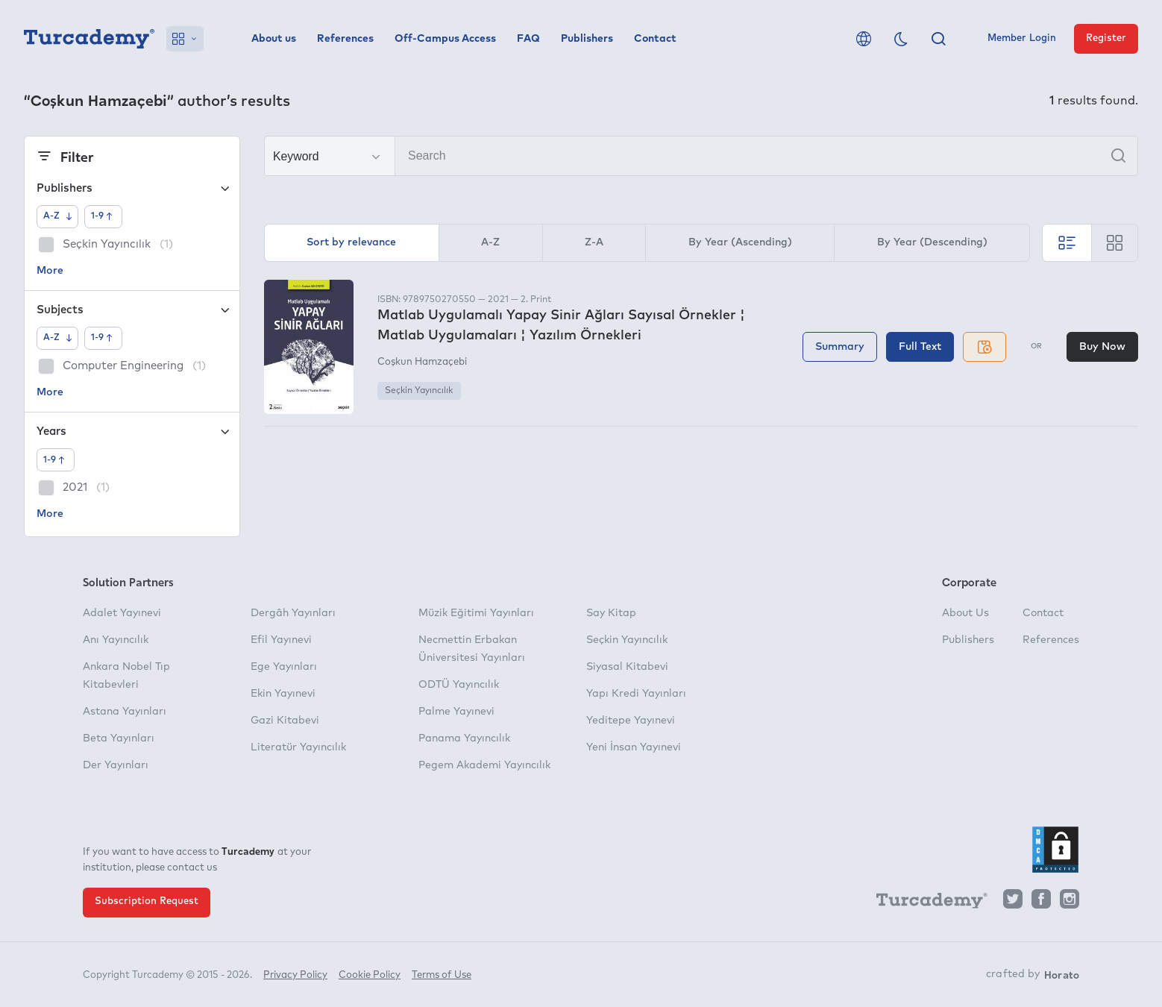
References (345, 39)
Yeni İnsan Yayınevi (633, 747)
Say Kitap (611, 613)
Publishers (587, 39)
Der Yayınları (115, 765)
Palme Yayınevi (456, 711)
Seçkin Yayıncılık (419, 390)
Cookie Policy (370, 975)
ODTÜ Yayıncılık (458, 685)
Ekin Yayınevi (283, 693)
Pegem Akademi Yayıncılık (484, 765)
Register (1106, 38)
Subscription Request (146, 901)
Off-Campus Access (445, 39)
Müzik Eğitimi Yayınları (476, 613)
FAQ (528, 39)
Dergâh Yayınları (293, 613)
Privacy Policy (295, 975)
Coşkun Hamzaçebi (422, 362)
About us (273, 39)
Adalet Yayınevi (122, 613)
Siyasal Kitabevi (627, 667)
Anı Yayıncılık (115, 640)
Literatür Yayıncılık (298, 747)
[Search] (701, 156)
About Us (965, 613)
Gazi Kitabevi (285, 720)
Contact (655, 39)
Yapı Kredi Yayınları (636, 693)
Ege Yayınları (284, 667)
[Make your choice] (330, 157)
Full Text (920, 347)
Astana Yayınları (124, 711)
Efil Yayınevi (281, 640)
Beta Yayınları (118, 738)
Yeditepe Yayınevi (630, 720)
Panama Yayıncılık (464, 738)
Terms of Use (441, 975)
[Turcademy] (924, 903)
